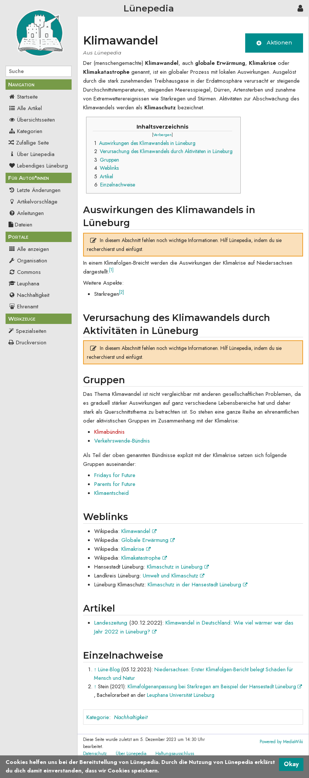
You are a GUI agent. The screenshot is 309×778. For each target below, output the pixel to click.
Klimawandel (139, 531)
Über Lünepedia (32, 154)
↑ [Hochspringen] (95, 669)
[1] (111, 269)
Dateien (20, 225)
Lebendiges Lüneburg (38, 166)
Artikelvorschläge (33, 202)
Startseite (23, 97)
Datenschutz (95, 753)
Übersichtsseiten (32, 120)
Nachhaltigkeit (29, 295)
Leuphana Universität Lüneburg (180, 695)
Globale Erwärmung (148, 540)
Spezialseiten (31, 331)
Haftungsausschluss (174, 753)
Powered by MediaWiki (281, 741)
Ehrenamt (23, 306)
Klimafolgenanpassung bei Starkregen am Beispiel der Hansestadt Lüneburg (215, 686)
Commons (25, 272)
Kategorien (25, 131)
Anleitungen (26, 213)
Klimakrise (136, 549)
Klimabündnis (109, 432)
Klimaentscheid (111, 493)
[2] (121, 292)
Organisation (28, 260)
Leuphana (24, 283)
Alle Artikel (25, 108)
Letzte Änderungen (34, 190)
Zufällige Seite (32, 143)
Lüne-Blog (109, 669)
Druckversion (31, 342)
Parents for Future (114, 484)
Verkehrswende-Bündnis (122, 441)
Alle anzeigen (29, 249)
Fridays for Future (114, 475)
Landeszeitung (110, 623)
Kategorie (97, 717)
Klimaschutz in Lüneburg (178, 567)
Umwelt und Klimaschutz (173, 576)
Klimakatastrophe (144, 558)
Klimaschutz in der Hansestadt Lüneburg (197, 584)
